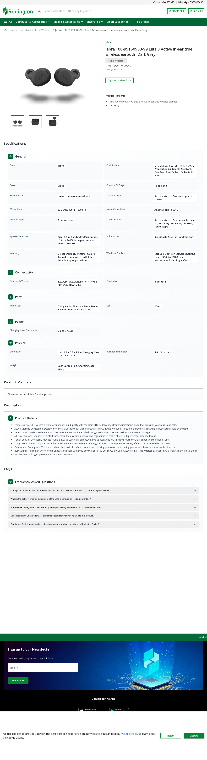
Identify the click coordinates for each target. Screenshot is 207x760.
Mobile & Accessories (68, 22)
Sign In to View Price (119, 80)
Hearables (25, 30)
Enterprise (95, 22)
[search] (39, 11)
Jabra (108, 42)
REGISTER (177, 11)
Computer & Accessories (33, 22)
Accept (194, 735)
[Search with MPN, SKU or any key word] (96, 11)
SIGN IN (196, 11)
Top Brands (144, 22)
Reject (171, 735)
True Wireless (43, 30)
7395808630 (196, 2)
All (8, 22)
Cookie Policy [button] (130, 734)
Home (9, 30)
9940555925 (167, 2)
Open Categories (119, 22)
